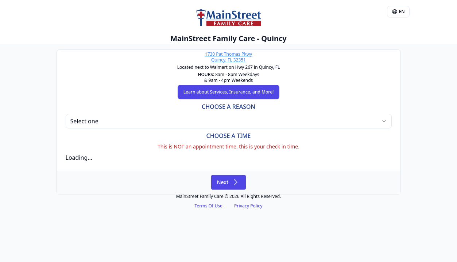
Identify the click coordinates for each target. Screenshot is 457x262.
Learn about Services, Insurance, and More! (228, 92)
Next (228, 182)
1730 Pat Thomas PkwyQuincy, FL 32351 (228, 57)
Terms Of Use (208, 206)
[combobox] (229, 121)
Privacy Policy (248, 206)
